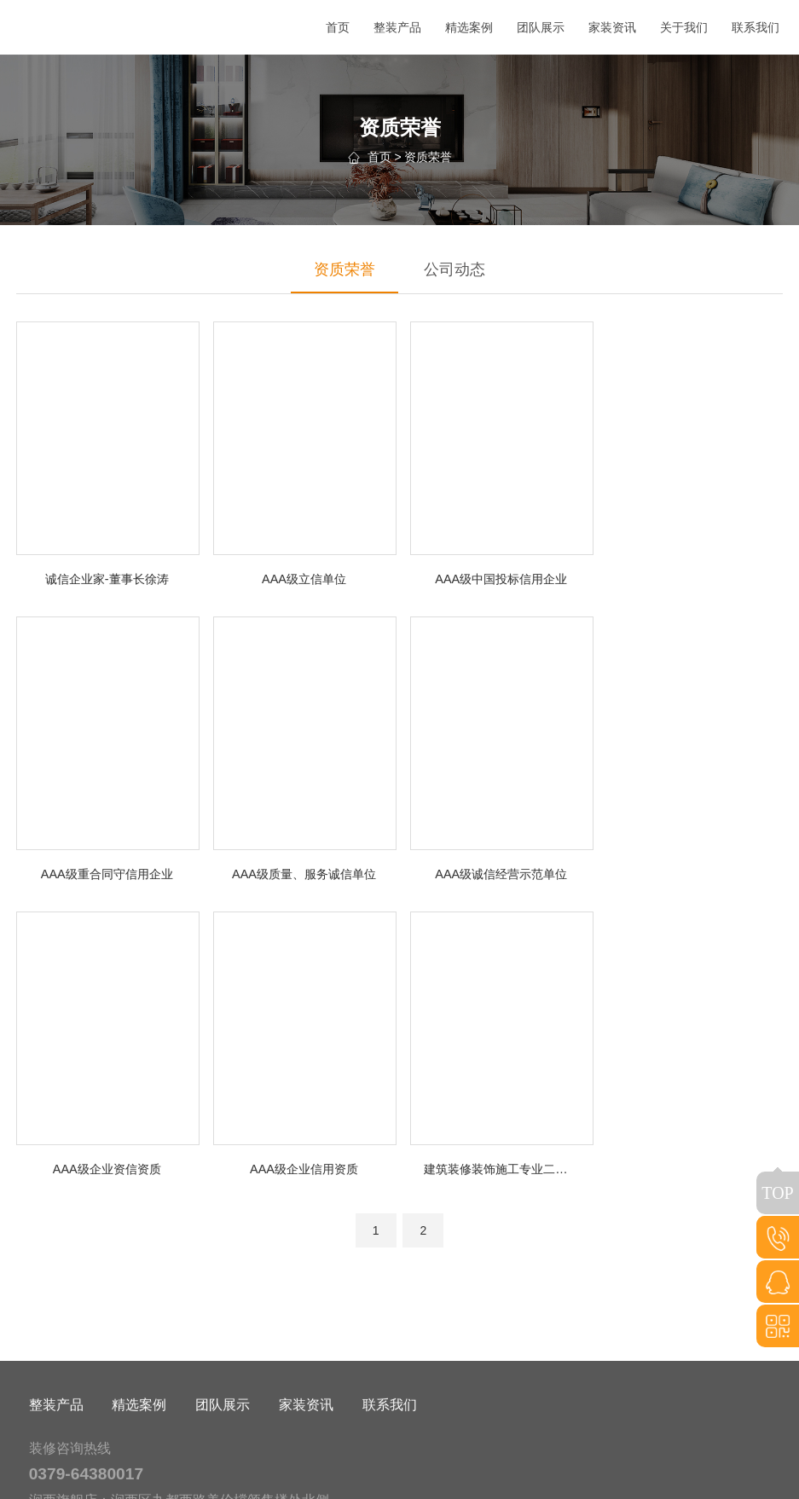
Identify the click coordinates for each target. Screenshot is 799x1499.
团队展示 (222, 1435)
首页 (379, 157)
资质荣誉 (428, 157)
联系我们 (389, 1435)
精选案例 (139, 1435)
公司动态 (454, 269)
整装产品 (56, 1435)
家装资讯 (306, 1435)
